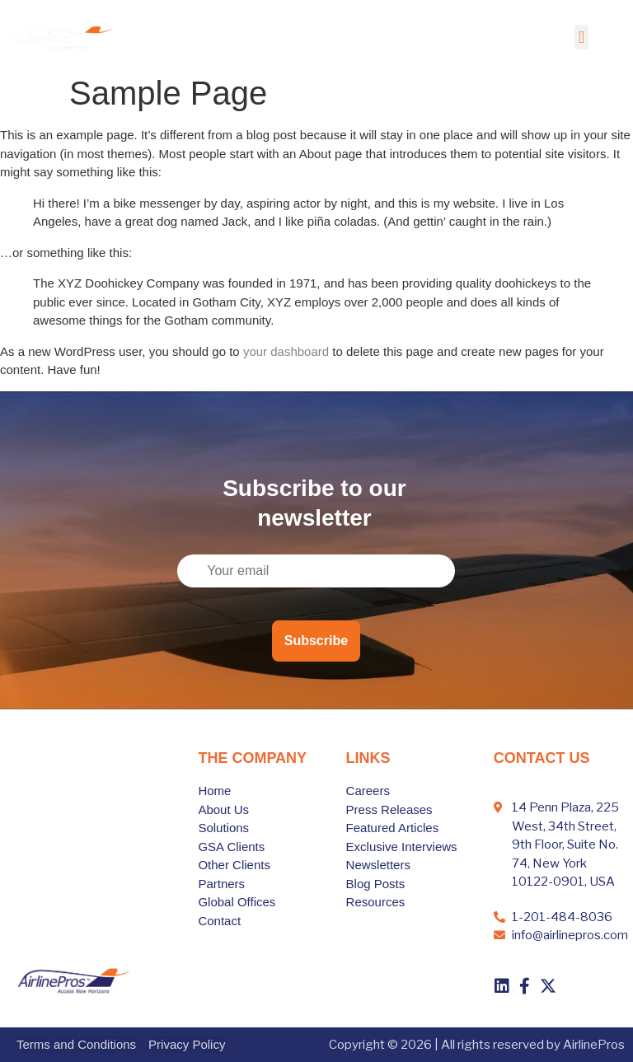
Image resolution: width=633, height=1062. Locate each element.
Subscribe (316, 641)
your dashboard (286, 351)
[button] (581, 37)
